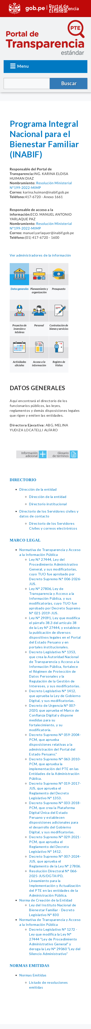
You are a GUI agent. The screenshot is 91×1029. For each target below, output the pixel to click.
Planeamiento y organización (39, 278)
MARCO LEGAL (25, 540)
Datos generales (19, 276)
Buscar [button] (69, 83)
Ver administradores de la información (40, 255)
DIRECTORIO (23, 480)
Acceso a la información (39, 351)
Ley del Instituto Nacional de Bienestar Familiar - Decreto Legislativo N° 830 (52, 910)
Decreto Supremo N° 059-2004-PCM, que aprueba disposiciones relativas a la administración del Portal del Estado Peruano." (55, 744)
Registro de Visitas (58, 351)
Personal (39, 313)
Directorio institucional (48, 504)
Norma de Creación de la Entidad (45, 900)
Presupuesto (58, 276)
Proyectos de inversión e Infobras (19, 317)
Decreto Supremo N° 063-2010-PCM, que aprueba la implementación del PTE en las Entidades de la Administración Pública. (55, 769)
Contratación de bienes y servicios (58, 315)
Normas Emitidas (33, 975)
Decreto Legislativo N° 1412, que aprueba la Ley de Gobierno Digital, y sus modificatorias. (55, 696)
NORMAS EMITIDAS (30, 966)
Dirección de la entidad (38, 489)
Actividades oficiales (19, 351)
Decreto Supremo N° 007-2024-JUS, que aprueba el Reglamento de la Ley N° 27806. (55, 861)
